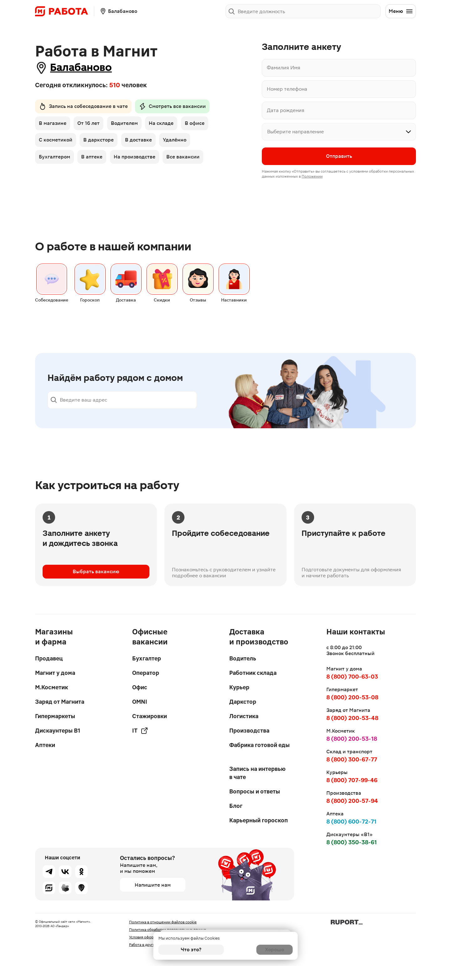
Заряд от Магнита (59, 701)
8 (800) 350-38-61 (351, 842)
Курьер (239, 687)
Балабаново (88, 67)
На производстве (137, 160)
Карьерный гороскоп (258, 820)
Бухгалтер (146, 658)
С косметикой (55, 142)
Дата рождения (285, 110)
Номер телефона (287, 89)
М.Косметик (51, 687)
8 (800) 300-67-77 (351, 759)
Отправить (339, 157)
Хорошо (260, 950)
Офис (139, 687)
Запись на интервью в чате (257, 773)
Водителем (127, 125)
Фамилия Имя (283, 68)
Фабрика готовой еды (259, 745)
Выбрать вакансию (96, 579)
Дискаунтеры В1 (57, 730)
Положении (312, 177)
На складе (165, 125)
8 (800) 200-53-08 (352, 697)
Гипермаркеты (55, 716)
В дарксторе (100, 142)
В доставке (141, 142)
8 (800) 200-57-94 (352, 801)
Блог (235, 806)
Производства (249, 730)
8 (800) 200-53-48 (352, 718)
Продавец (49, 658)
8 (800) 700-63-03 (352, 676)
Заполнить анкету (355, 11)
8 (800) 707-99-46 (351, 780)
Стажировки (149, 716)
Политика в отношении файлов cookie (163, 922)
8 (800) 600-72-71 (351, 821)
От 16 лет (90, 125)
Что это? (191, 950)
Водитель (242, 658)
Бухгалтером (54, 160)
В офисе (200, 125)
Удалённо (179, 142)
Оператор (145, 673)
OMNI (139, 701)
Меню (401, 11)
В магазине (52, 125)
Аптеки (45, 745)
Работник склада (253, 673)
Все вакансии (187, 160)
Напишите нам (153, 885)
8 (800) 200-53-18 (351, 738)
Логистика (243, 716)
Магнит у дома (55, 673)
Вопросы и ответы (254, 791)
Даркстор (242, 701)
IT (140, 730)
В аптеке (93, 160)
